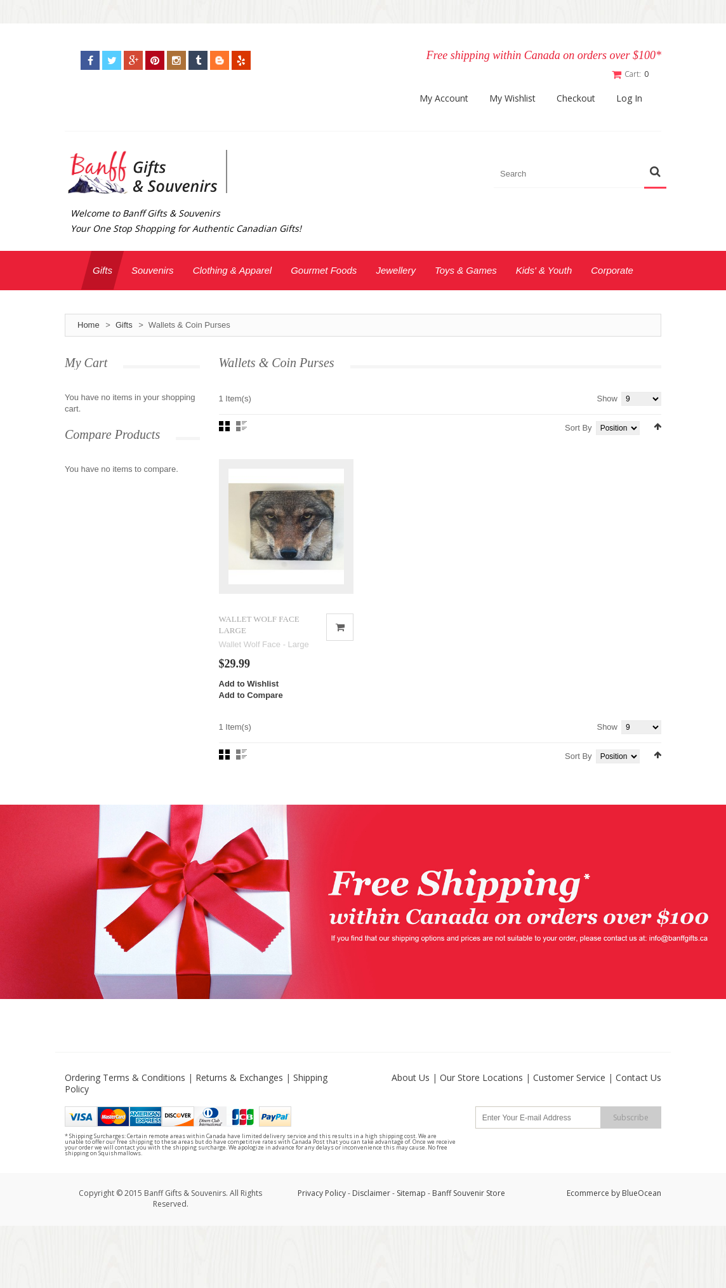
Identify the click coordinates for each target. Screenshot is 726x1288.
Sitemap (411, 1193)
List (241, 426)
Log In (629, 98)
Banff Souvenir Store (468, 1193)
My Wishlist (512, 98)
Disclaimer (372, 1193)
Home (88, 325)
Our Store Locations (481, 1077)
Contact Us (638, 1077)
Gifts (124, 325)
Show (607, 398)
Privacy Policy (322, 1193)
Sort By (578, 428)
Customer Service (569, 1077)
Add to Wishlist (249, 683)
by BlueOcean (636, 1193)
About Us (411, 1077)
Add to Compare (251, 695)
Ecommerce (588, 1193)
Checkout (576, 98)
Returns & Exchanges (239, 1077)
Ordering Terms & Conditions (125, 1077)
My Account (443, 98)
